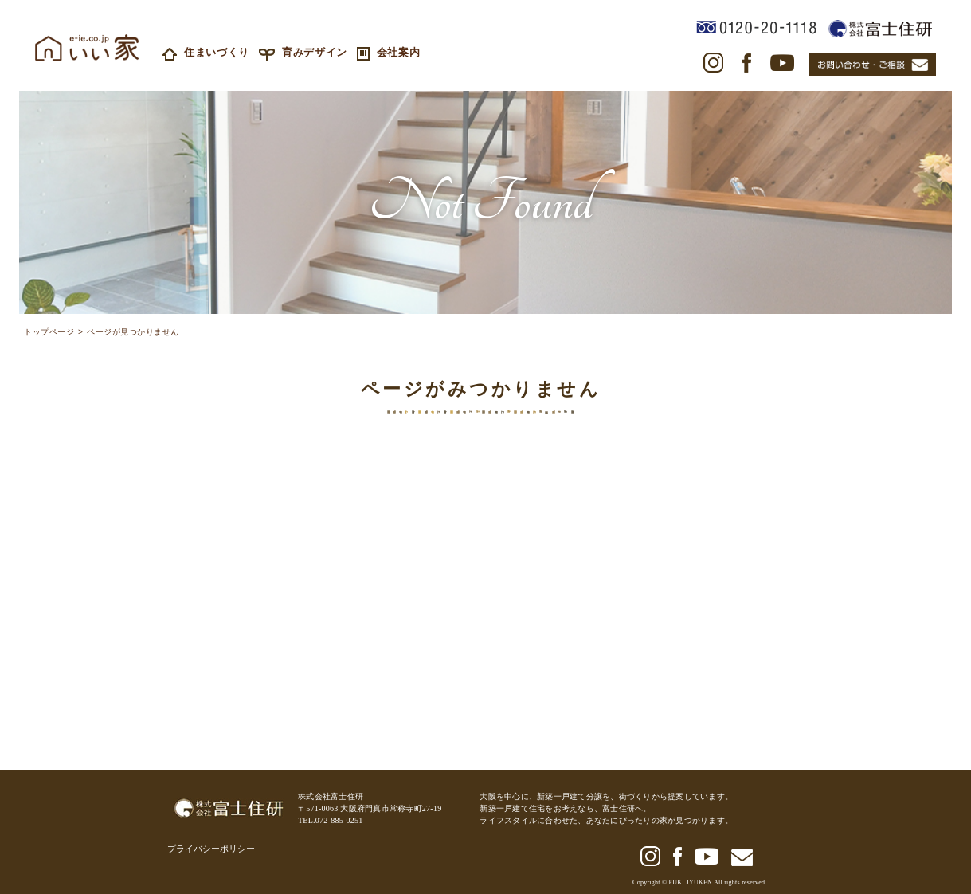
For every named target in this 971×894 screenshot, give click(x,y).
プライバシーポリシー (211, 848)
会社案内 (389, 52)
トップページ (49, 333)
